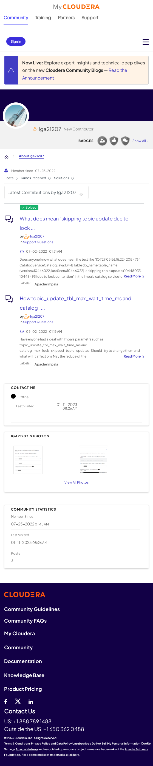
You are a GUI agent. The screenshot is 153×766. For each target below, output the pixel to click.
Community (16, 17)
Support (89, 17)
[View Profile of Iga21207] (37, 236)
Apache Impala (46, 284)
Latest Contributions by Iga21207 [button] (41, 192)
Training (43, 17)
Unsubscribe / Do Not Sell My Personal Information (106, 743)
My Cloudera (19, 633)
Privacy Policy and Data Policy (51, 743)
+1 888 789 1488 (32, 721)
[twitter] (18, 701)
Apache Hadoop (27, 749)
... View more (133, 276)
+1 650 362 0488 (63, 729)
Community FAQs (25, 620)
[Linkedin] (31, 701)
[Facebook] (5, 701)
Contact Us (19, 711)
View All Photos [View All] (76, 482)
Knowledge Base (24, 675)
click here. (73, 754)
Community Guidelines (32, 609)
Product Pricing (23, 689)
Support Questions (38, 242)
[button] (43, 459)
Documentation (23, 661)
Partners (66, 17)
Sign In (16, 41)
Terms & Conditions (17, 743)
